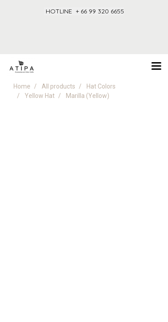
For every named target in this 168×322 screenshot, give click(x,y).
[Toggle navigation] (156, 66)
